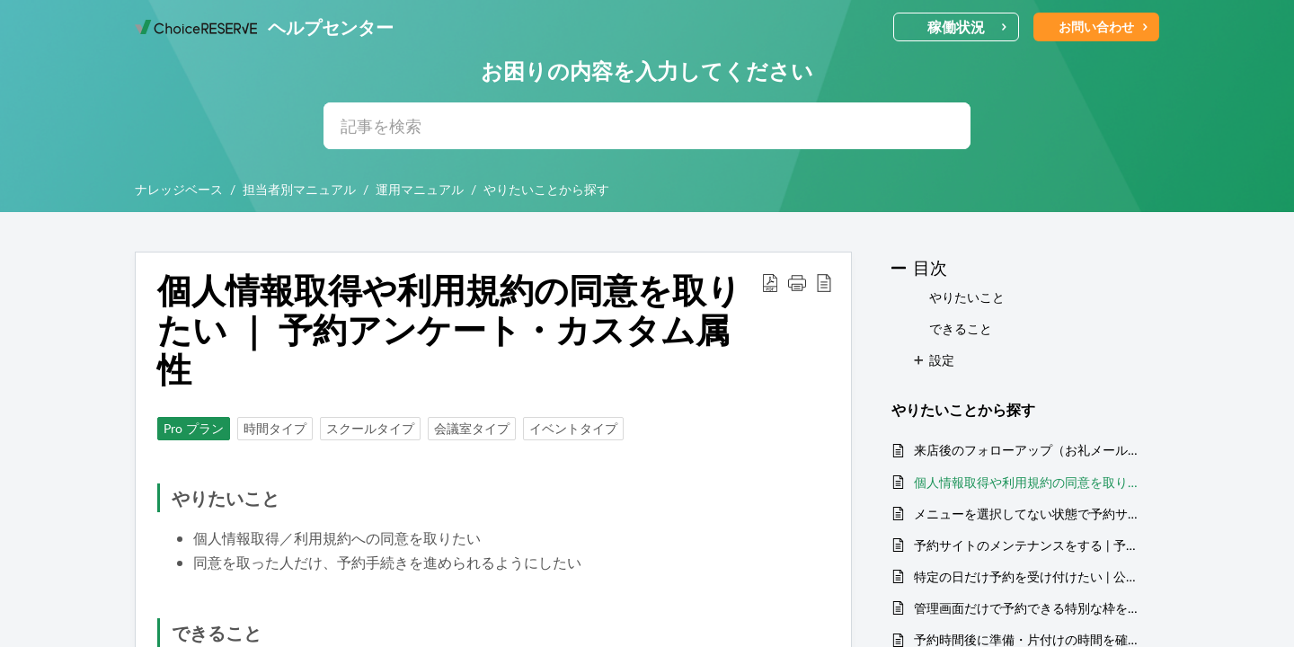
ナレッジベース (179, 189)
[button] (770, 282)
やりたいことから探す (546, 189)
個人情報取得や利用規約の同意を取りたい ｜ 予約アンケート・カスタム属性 (1027, 482)
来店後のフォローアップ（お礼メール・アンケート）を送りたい (1027, 449)
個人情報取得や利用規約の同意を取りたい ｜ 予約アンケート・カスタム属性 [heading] (449, 329)
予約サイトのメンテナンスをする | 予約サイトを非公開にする (1027, 545)
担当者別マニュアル (299, 189)
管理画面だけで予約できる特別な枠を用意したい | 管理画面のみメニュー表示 (1027, 607)
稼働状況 (967, 27)
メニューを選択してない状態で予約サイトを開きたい (1027, 513)
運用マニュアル (420, 189)
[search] (647, 125)
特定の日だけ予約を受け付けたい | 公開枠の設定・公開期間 (1027, 576)
